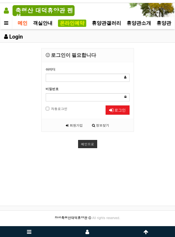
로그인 (117, 110)
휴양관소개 (139, 23)
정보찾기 (100, 125)
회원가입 (74, 125)
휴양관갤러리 (106, 23)
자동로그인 (56, 108)
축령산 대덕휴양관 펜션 (44, 13)
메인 (22, 23)
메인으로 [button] (87, 144)
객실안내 (43, 23)
